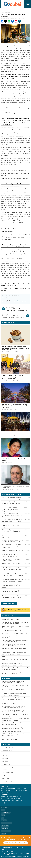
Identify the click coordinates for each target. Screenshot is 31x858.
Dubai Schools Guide (15, 798)
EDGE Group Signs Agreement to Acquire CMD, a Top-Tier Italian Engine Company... (12, 531)
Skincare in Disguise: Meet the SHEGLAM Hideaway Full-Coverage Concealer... (13, 580)
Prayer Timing (4, 792)
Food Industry (8, 11)
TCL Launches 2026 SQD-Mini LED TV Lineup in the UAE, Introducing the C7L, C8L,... (12, 525)
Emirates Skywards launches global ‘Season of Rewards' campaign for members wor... (11, 546)
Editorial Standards (10, 788)
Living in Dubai (4, 796)
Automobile (5, 755)
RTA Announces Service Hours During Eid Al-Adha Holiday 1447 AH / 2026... (12, 520)
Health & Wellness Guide (16, 800)
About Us (3, 788)
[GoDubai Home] (12, 4)
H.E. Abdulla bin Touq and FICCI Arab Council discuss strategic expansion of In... (12, 569)
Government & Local (7, 772)
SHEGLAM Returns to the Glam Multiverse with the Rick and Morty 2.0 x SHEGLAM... (12, 515)
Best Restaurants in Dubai (20, 802)
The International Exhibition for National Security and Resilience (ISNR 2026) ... (12, 551)
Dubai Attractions (25, 790)
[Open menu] (28, 4)
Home (2, 11)
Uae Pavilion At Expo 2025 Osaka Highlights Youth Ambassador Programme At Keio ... (11, 509)
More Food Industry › (22, 322)
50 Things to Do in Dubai (7, 802)
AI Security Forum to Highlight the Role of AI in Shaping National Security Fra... (12, 498)
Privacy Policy (4, 790)
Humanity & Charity (7, 781)
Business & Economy (7, 767)
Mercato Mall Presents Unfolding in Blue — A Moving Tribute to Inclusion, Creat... (12, 503)
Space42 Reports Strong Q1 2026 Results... (11, 564)
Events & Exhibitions (7, 778)
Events (3, 815)
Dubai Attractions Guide (15, 796)
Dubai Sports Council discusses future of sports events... (13, 536)
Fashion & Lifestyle (7, 750)
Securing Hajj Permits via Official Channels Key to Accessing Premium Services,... (12, 597)
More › (27, 615)
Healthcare (5, 775)
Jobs (2, 817)
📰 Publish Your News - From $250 (15, 842)
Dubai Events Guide (5, 800)
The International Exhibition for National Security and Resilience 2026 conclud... (12, 540)
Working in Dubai (5, 798)
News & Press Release (6, 823)
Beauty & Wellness (5, 812)
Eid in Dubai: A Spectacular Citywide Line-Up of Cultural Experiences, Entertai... (12, 591)
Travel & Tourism (6, 764)
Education (4, 769)
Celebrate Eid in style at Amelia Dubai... (12, 656)
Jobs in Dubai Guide (5, 803)
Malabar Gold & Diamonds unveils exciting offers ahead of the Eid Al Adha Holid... (12, 575)
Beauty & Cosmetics (7, 747)
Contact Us (18, 788)
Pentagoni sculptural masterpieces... (11, 731)
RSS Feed (24, 788)
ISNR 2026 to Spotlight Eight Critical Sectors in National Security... (11, 555)
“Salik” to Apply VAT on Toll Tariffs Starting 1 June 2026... (11, 559)
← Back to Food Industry (9, 603)
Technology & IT (6, 753)
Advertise (10, 790)
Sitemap (11, 792)
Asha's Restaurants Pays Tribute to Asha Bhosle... (14, 633)
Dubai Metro (17, 790)
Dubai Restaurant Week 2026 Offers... (12, 630)
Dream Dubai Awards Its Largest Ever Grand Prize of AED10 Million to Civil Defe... (12, 585)
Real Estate (5, 761)
